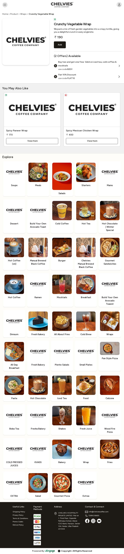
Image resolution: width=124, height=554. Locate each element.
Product (14, 14)
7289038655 (92, 516)
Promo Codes (18, 522)
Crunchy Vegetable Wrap (41, 14)
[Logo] (62, 4)
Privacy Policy (18, 515)
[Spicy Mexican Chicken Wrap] (92, 110)
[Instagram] (93, 521)
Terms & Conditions (20, 518)
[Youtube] (99, 521)
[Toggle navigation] (4, 4)
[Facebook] (87, 521)
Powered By (43, 551)
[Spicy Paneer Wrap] (32, 110)
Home (5, 14)
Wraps (23, 14)
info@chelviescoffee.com (97, 512)
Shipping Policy (19, 512)
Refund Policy (18, 525)
